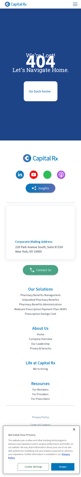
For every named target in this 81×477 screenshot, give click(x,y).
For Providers (40, 394)
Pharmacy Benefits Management (40, 295)
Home (40, 334)
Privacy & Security (40, 348)
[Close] (74, 429)
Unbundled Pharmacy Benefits (40, 299)
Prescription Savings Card (40, 314)
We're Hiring (40, 369)
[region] (41, 449)
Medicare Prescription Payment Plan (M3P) (40, 309)
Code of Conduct (40, 425)
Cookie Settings (33, 466)
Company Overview (40, 339)
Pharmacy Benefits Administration (40, 304)
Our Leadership (40, 343)
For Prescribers (40, 399)
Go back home (39, 91)
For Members (40, 389)
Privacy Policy (40, 417)
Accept (63, 466)
